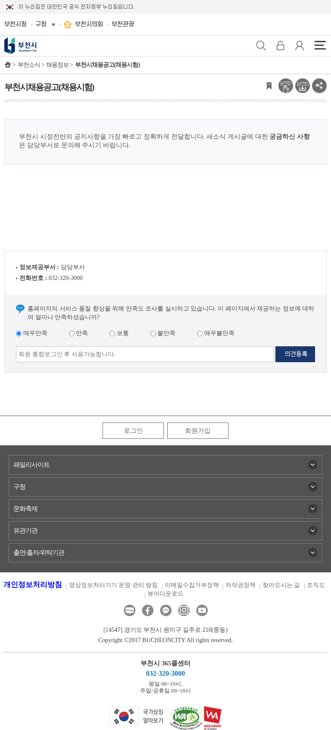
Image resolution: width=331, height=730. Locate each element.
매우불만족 (215, 333)
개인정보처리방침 (32, 585)
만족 (78, 333)
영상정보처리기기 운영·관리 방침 (113, 585)
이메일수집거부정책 (192, 585)
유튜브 (202, 610)
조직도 (316, 585)
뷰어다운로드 (165, 593)
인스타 (184, 610)
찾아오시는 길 (281, 585)
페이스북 (147, 610)
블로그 (129, 610)
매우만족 (31, 333)
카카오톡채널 (166, 610)
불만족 (163, 333)
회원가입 (198, 430)
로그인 (133, 430)
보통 (119, 333)
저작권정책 (240, 585)
